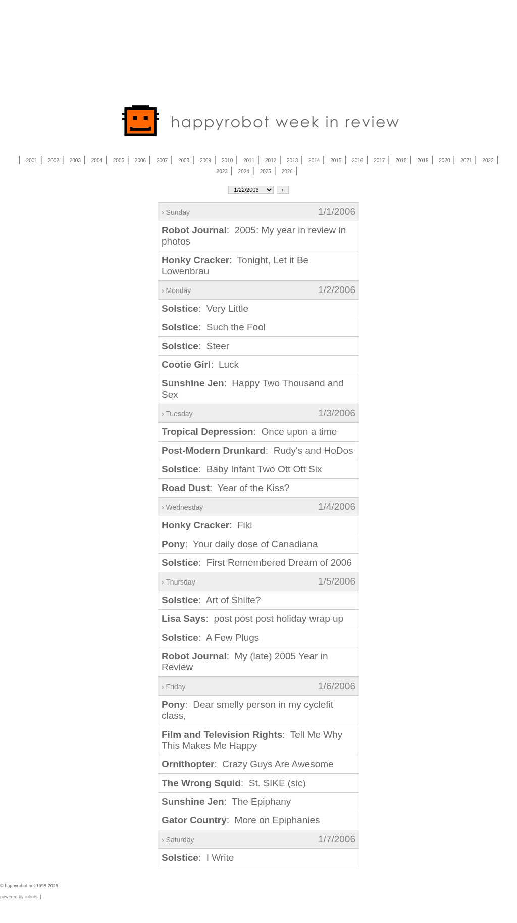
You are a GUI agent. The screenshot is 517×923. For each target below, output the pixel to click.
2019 (422, 160)
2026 (287, 171)
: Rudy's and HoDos (257, 450)
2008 (183, 160)
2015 (335, 160)
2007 (162, 160)
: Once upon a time (249, 431)
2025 (265, 171)
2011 (248, 160)
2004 (96, 160)
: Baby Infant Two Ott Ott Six (242, 469)
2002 (53, 160)
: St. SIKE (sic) (234, 783)
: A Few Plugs (210, 637)
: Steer (195, 346)
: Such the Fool (214, 327)
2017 (379, 160)
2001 (31, 160)
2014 (314, 160)
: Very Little (205, 308)
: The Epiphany (226, 801)
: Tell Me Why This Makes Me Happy (252, 740)
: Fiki (207, 525)
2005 (118, 160)
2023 (222, 171)
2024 (243, 171)
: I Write (198, 857)
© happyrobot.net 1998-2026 (29, 885)
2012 (270, 160)
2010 (227, 160)
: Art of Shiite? (211, 600)
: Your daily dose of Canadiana (240, 544)
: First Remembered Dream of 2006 (257, 562)
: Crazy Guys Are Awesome (248, 764)
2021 (466, 160)
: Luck (200, 364)
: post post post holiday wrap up (252, 618)
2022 (487, 160)
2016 (357, 160)
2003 (75, 160)
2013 (292, 160)
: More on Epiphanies (241, 820)
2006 (140, 160)
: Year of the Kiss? (225, 487)
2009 (205, 160)
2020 (444, 160)
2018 (400, 160)
